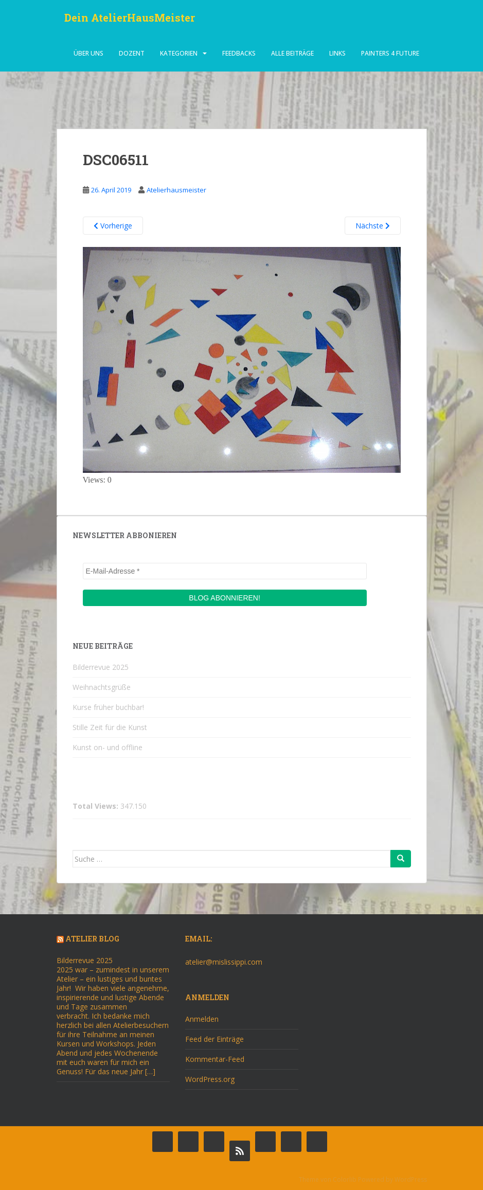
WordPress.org (210, 1079)
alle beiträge (292, 53)
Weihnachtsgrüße (102, 687)
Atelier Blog (92, 939)
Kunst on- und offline (107, 747)
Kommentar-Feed (214, 1059)
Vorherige (113, 225)
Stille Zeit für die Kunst (110, 727)
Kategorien (179, 53)
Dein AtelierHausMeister (129, 18)
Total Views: (96, 806)
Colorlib (344, 1179)
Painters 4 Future (390, 53)
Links (337, 53)
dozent (132, 53)
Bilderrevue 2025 (101, 667)
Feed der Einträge (214, 1039)
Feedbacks (239, 53)
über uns (88, 53)
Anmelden (202, 1019)
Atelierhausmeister (176, 189)
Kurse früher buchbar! (108, 707)
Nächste (372, 225)
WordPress (411, 1179)
